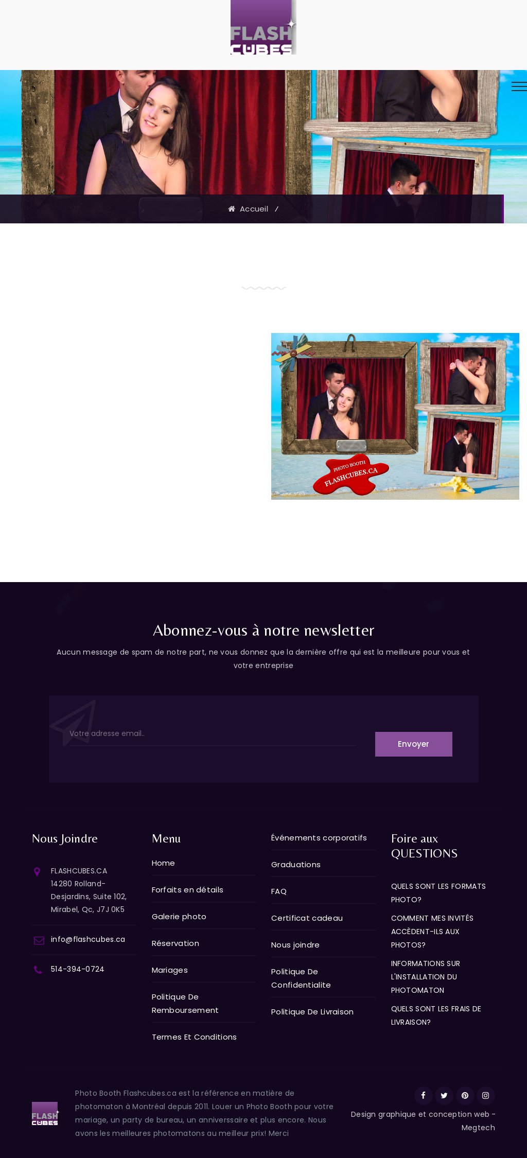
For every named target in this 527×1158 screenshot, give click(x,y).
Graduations (296, 864)
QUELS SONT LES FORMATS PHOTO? (438, 893)
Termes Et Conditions (194, 1036)
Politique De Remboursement (185, 1003)
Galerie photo (179, 916)
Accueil (248, 208)
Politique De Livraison (312, 1011)
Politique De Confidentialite (301, 978)
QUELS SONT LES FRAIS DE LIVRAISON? (436, 1015)
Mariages (170, 969)
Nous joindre (295, 944)
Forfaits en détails (188, 889)
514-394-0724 (78, 969)
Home (163, 862)
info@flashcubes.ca (88, 939)
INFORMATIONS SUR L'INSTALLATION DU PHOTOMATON (426, 976)
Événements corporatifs (319, 837)
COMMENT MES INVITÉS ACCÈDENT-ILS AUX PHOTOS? (432, 931)
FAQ (279, 891)
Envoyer (413, 744)
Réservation (175, 943)
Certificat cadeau (307, 918)
